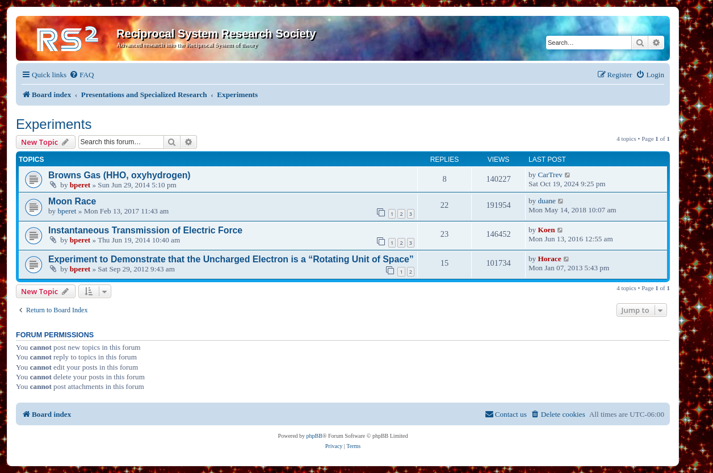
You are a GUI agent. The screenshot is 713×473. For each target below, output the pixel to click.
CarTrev (550, 174)
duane (547, 200)
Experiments (53, 124)
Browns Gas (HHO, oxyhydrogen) (119, 175)
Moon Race (72, 201)
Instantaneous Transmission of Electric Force (145, 230)
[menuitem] (81, 74)
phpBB (314, 436)
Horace (549, 258)
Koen (546, 229)
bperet (80, 185)
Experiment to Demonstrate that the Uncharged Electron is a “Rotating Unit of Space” (231, 259)
